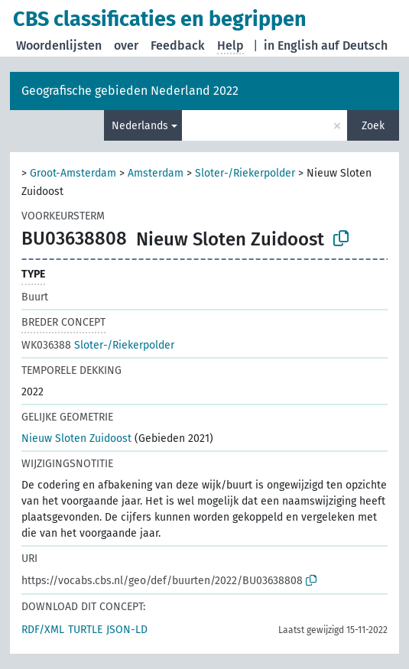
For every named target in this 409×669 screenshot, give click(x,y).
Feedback (178, 45)
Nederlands (140, 125)
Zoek (373, 125)
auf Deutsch (354, 45)
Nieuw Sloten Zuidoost (76, 438)
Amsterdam (155, 173)
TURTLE (85, 629)
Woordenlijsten (59, 45)
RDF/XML (42, 629)
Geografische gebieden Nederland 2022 (130, 90)
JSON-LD (127, 629)
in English (291, 45)
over (126, 45)
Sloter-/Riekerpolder (245, 173)
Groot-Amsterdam (73, 173)
